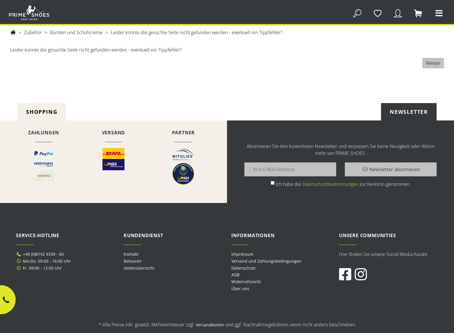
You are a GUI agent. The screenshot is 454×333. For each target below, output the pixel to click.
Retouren (133, 261)
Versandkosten (210, 324)
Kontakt (131, 254)
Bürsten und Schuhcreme (76, 32)
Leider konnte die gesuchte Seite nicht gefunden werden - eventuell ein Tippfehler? (197, 32)
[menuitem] (280, 254)
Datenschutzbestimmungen (330, 184)
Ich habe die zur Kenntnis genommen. (343, 184)
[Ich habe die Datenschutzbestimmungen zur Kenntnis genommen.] (272, 183)
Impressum (242, 254)
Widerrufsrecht (246, 281)
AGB (235, 274)
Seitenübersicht (139, 268)
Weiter (433, 63)
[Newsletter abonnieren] (391, 169)
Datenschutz (243, 268)
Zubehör (33, 32)
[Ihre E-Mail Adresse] (290, 169)
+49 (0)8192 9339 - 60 (40, 254)
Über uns (240, 288)
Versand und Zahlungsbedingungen (266, 261)
